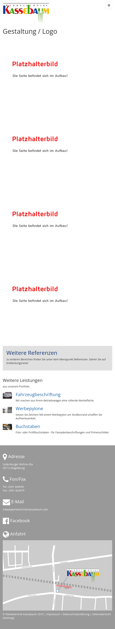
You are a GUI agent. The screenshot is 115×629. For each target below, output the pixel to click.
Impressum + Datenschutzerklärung (67, 614)
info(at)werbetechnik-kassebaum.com (25, 509)
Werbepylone (29, 408)
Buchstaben (28, 426)
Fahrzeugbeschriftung (38, 394)
